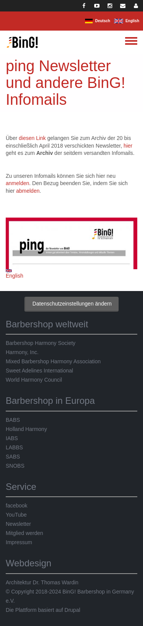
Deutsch (102, 21)
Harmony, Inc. (22, 352)
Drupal (72, 610)
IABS (12, 438)
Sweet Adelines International (39, 370)
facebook (16, 505)
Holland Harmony (26, 429)
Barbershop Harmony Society (41, 343)
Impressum (19, 542)
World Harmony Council (34, 380)
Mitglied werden (24, 533)
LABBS (14, 447)
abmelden (28, 191)
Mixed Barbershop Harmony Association (53, 361)
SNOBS (15, 466)
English (132, 21)
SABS (13, 457)
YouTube (16, 515)
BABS (13, 420)
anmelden (17, 183)
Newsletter (18, 524)
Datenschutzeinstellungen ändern (72, 304)
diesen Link (32, 138)
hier (128, 146)
